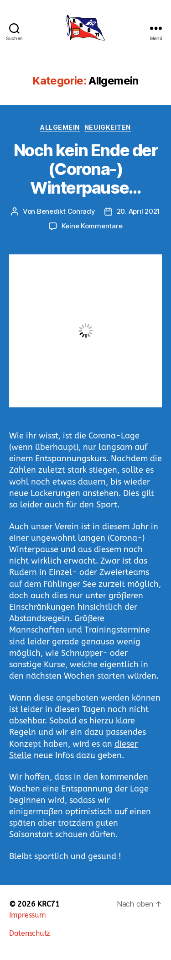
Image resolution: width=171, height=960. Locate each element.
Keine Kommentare (92, 226)
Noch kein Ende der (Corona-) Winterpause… (85, 169)
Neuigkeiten (107, 127)
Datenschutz (29, 933)
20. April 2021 (138, 211)
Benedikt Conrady (66, 211)
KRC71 (48, 904)
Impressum (27, 915)
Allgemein (60, 127)
